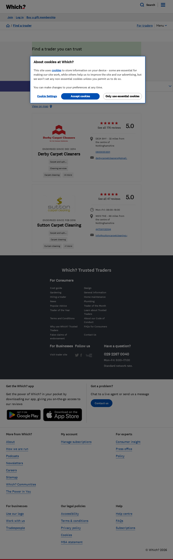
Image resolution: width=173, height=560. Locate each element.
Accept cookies (80, 96)
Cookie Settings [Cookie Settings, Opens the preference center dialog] (47, 96)
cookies (56, 70)
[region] (87, 79)
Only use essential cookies (122, 96)
